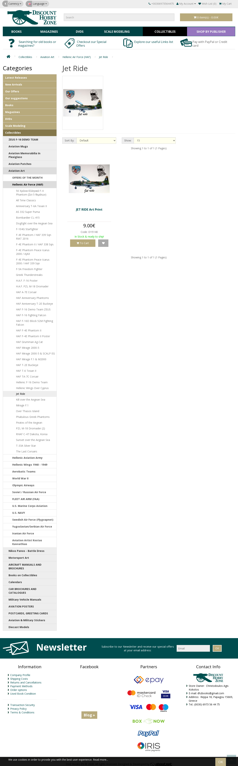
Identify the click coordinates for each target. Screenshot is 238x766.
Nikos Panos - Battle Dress (26, 549)
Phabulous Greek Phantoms (33, 415)
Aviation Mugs (18, 144)
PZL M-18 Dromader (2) (30, 426)
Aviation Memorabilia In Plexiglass (24, 153)
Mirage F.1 (22, 403)
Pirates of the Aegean (29, 420)
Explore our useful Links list (154, 40)
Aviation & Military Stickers (27, 618)
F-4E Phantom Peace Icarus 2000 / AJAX (32, 250)
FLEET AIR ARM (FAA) (25, 497)
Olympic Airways (23, 483)
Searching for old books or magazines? (37, 42)
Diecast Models (19, 625)
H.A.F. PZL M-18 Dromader (32, 284)
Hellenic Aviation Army (27, 456)
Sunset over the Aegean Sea (33, 438)
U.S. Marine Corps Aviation (29, 504)
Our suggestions (16, 96)
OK (220, 762)
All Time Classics (26, 198)
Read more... (100, 759)
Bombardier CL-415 (28, 215)
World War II (20, 476)
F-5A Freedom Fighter (29, 267)
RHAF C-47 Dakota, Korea (31, 432)
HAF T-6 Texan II (26, 369)
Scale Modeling (115, 30)
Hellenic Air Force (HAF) (76, 55)
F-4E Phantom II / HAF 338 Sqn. (35, 242)
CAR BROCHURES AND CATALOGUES (22, 589)
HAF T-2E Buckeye (27, 363)
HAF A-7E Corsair (26, 290)
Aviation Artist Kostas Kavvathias (27, 540)
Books (16, 30)
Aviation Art (47, 55)
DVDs (78, 30)
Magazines (48, 30)
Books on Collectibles (23, 573)
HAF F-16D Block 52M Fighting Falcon (34, 321)
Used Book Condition (23, 691)
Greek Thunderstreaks (29, 273)
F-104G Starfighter (27, 227)
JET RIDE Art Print (89, 207)
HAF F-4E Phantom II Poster (33, 334)
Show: (127, 138)
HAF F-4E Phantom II (28, 328)
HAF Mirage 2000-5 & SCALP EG (35, 351)
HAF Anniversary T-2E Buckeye (34, 302)
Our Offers (12, 89)
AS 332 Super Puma (28, 210)
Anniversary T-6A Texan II (31, 204)
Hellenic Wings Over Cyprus (32, 386)
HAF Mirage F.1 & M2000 (31, 357)
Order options (18, 688)
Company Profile (20, 673)
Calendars (15, 580)
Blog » (89, 712)
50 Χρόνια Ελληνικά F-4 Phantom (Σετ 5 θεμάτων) (31, 190)
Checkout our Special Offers (91, 42)
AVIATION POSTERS (21, 604)
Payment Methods (21, 684)
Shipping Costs (19, 676)
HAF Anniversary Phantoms (32, 296)
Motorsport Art (19, 556)
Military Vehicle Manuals (25, 597)
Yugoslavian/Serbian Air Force (32, 524)
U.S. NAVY (18, 511)
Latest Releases (16, 76)
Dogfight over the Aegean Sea (34, 221)
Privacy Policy (18, 706)
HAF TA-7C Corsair (27, 374)
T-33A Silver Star (26, 444)
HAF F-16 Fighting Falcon (31, 313)
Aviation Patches (20, 162)
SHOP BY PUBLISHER (210, 30)
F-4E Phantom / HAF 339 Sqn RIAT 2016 (33, 234)
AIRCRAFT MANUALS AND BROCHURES (25, 564)
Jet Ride (103, 55)
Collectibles (163, 30)
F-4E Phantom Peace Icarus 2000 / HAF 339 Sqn (32, 259)
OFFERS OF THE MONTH (27, 176)
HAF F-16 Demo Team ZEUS (33, 307)
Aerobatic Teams (24, 469)
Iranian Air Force (23, 531)
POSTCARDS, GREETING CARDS (28, 611)
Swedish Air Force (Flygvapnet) (32, 518)
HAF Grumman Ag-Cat (29, 340)
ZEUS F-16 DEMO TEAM (23, 137)
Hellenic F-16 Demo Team (32, 380)
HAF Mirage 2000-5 (27, 346)
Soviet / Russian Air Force (29, 490)
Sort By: (69, 138)
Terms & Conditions (22, 710)
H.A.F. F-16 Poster (27, 278)
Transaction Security (22, 703)
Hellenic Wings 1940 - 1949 (29, 463)
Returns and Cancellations (25, 680)
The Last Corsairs (26, 449)
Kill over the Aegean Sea (30, 397)
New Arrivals (13, 82)
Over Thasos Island (27, 409)
